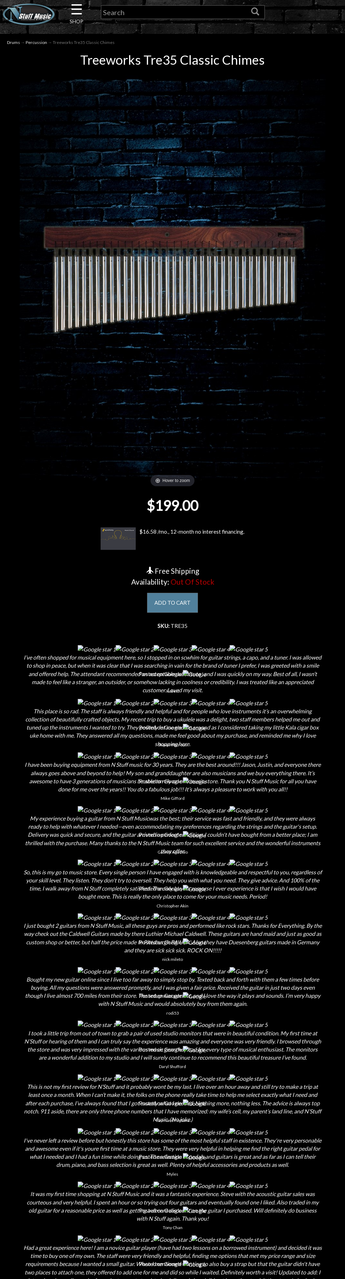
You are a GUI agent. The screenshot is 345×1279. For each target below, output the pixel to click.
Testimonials (173, 1179)
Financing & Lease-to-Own (172, 1117)
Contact (85, 1130)
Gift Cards (172, 1167)
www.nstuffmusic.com (267, 1179)
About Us (84, 1117)
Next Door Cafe (85, 1154)
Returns (172, 1142)
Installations (84, 1191)
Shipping (172, 1130)
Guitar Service (84, 1204)
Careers (85, 1142)
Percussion (36, 42)
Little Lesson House (85, 1167)
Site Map (172, 1191)
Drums (13, 42)
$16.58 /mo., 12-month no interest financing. (172, 539)
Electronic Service (84, 1216)
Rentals (84, 1179)
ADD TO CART (172, 603)
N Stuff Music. (71, 1266)
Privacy (172, 1154)
